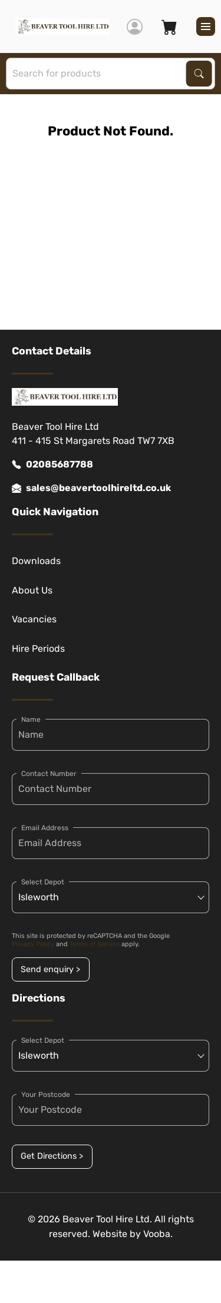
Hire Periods (38, 648)
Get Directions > (52, 1156)
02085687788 (52, 464)
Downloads (36, 560)
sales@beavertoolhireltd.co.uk (91, 488)
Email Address (44, 828)
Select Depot (42, 882)
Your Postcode (45, 1094)
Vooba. (158, 1233)
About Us (32, 590)
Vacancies (34, 619)
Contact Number (49, 774)
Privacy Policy (33, 944)
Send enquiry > (50, 969)
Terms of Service (95, 944)
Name (31, 719)
